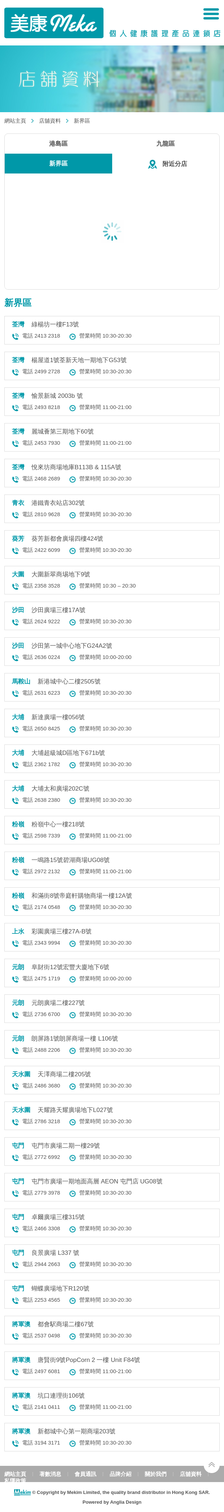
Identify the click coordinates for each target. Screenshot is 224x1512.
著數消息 (50, 1474)
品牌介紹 (120, 1474)
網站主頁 (15, 121)
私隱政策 (15, 1481)
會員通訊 (85, 1474)
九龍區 (165, 143)
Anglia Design (125, 1502)
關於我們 (155, 1474)
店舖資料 (50, 121)
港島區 (58, 143)
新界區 (82, 121)
